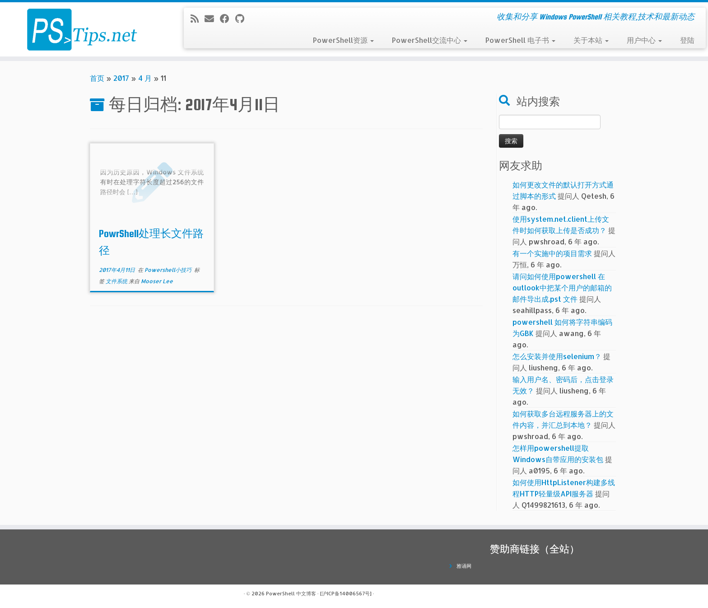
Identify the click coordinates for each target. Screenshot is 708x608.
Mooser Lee (157, 281)
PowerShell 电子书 (520, 40)
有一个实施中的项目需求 (552, 253)
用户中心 (644, 40)
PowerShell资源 (343, 40)
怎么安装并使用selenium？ (556, 356)
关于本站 (591, 40)
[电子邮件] (212, 18)
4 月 (145, 78)
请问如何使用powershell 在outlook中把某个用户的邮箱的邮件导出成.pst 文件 (562, 287)
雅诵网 (463, 566)
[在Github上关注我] (242, 18)
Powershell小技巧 (168, 270)
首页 (97, 78)
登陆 (687, 40)
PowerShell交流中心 (429, 40)
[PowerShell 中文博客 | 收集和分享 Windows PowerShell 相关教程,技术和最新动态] (81, 29)
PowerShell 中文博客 (291, 593)
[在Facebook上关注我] (227, 18)
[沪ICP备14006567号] (346, 593)
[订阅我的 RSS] (198, 18)
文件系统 (117, 281)
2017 (121, 78)
